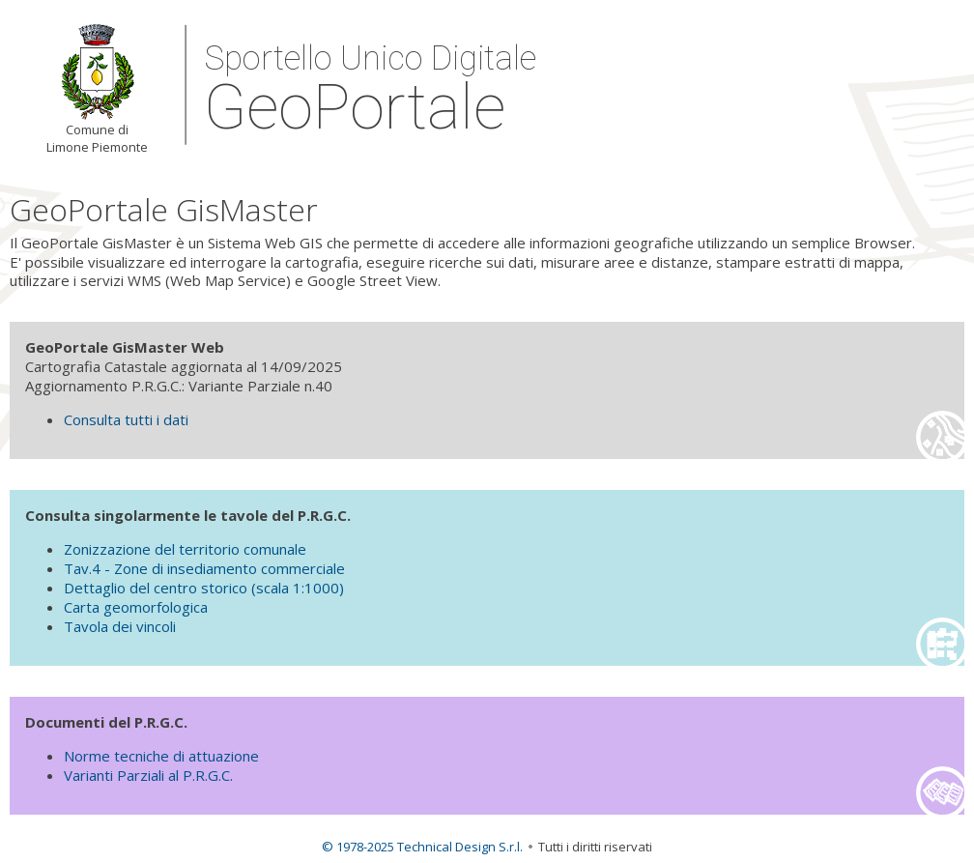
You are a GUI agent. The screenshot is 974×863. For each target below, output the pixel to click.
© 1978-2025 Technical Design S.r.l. (422, 846)
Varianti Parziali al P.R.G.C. (148, 775)
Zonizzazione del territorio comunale (185, 549)
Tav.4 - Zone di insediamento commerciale (204, 568)
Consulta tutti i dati (126, 419)
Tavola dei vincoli (120, 626)
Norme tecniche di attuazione (161, 755)
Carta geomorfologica (136, 607)
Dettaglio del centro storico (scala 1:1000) (204, 587)
